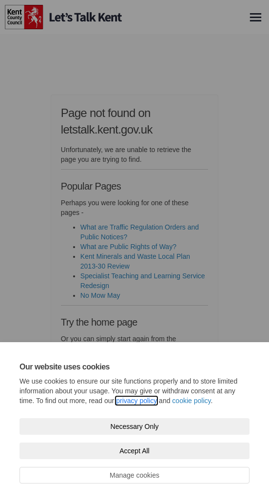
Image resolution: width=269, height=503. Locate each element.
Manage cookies (134, 475)
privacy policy (136, 401)
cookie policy (191, 401)
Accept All (134, 451)
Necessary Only (135, 426)
